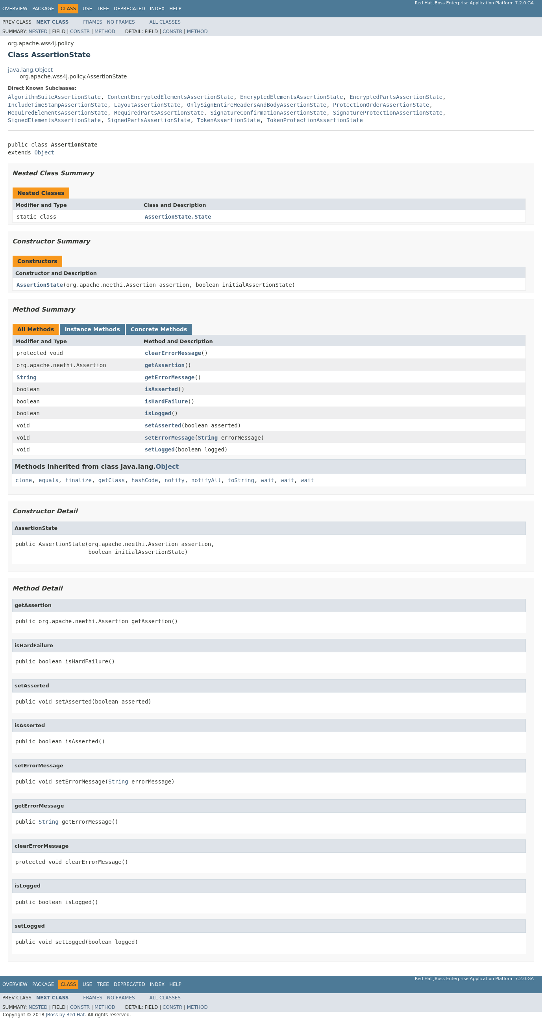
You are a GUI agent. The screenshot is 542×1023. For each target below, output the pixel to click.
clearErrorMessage (173, 353)
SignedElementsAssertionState (54, 120)
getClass (111, 480)
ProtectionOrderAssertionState (381, 105)
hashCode (144, 480)
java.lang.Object (30, 70)
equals (49, 480)
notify (175, 480)
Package (43, 8)
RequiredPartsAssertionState (159, 113)
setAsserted (163, 425)
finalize (78, 480)
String (27, 377)
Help (175, 8)
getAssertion (165, 365)
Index (157, 8)
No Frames (121, 22)
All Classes (165, 22)
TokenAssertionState (228, 120)
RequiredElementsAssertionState (57, 113)
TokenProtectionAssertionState (314, 120)
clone (23, 480)
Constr (80, 31)
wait (267, 480)
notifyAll (206, 480)
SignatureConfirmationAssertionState (268, 113)
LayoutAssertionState (147, 105)
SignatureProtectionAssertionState (387, 113)
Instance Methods (92, 329)
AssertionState (40, 285)
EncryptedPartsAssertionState (396, 97)
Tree (103, 8)
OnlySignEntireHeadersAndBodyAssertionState (256, 105)
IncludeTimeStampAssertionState (57, 105)
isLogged (158, 413)
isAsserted (161, 389)
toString (241, 480)
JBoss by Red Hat (65, 1014)
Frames (92, 22)
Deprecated (129, 8)
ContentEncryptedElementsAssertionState (170, 97)
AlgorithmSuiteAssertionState (54, 97)
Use (87, 8)
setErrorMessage (169, 437)
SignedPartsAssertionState (149, 120)
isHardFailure (166, 401)
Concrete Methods (159, 329)
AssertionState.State (178, 217)
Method (104, 31)
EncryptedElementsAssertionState (291, 97)
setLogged (160, 449)
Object (44, 152)
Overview (15, 8)
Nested (37, 31)
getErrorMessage (169, 377)
